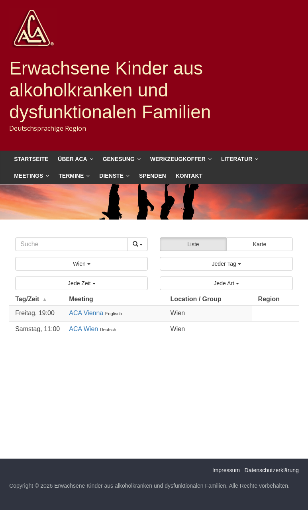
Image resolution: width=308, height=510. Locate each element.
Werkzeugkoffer (178, 159)
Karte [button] (259, 244)
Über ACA (72, 159)
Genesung (119, 159)
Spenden (152, 176)
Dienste (111, 176)
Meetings (28, 176)
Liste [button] (193, 244)
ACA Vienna (87, 313)
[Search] (71, 244)
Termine (71, 176)
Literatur (236, 159)
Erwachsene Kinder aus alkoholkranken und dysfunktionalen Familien (110, 90)
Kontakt (189, 176)
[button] (81, 264)
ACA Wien (84, 329)
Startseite (31, 159)
